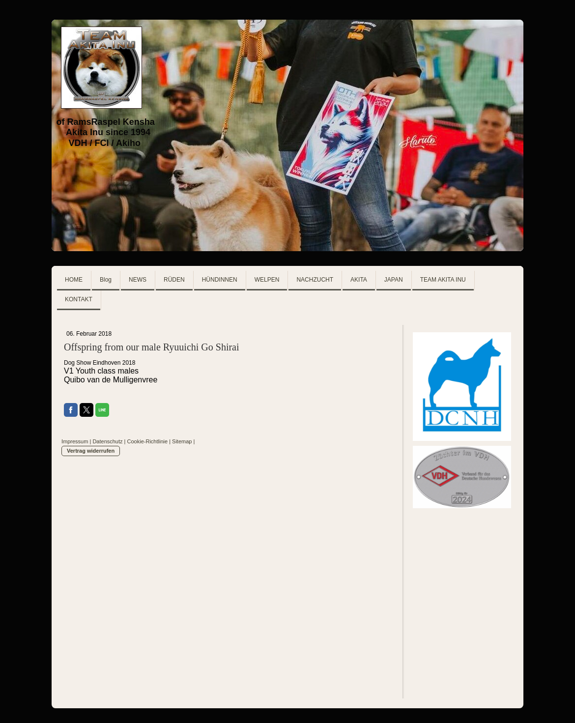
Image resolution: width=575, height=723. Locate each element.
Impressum (74, 441)
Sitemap (182, 441)
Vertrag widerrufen (91, 451)
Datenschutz (107, 441)
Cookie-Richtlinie (147, 441)
